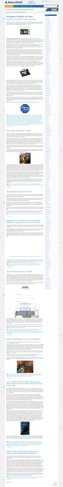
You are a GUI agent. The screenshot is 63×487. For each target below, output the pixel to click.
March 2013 (47, 277)
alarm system (27, 24)
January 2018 (47, 191)
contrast (28, 262)
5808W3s (22, 212)
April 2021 (47, 123)
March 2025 (47, 41)
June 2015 (47, 233)
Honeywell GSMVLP (17, 443)
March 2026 (47, 20)
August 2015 (47, 230)
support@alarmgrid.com (26, 97)
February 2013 (47, 279)
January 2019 (47, 170)
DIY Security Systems (23, 116)
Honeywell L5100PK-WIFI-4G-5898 (28, 121)
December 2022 (48, 88)
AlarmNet (37, 388)
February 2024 (47, 63)
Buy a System (16, 6)
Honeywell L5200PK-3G (21, 120)
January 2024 (47, 65)
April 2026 (47, 18)
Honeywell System (41, 39)
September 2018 (48, 177)
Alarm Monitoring (9, 6)
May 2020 (47, 142)
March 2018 (47, 188)
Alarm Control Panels (12, 183)
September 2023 (48, 72)
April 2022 (47, 102)
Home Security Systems (32, 476)
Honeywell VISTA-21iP (17, 445)
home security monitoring (33, 203)
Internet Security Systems (16, 331)
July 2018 (47, 181)
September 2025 (48, 30)
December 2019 (48, 151)
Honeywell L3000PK (32, 213)
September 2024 (48, 51)
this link (10, 283)
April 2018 (47, 186)
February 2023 (47, 84)
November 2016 (48, 209)
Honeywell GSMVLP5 (10, 443)
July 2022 (47, 97)
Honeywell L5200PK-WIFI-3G (11, 120)
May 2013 (47, 274)
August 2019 (47, 158)
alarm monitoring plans (20, 318)
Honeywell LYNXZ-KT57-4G (33, 118)
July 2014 (47, 251)
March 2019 (47, 167)
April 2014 (47, 256)
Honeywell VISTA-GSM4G (10, 117)
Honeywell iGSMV (17, 444)
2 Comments (9, 126)
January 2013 (47, 281)
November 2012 (48, 284)
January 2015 (47, 240)
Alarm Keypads (18, 183)
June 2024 (47, 56)
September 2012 (48, 288)
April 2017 (47, 202)
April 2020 (47, 144)
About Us (55, 483)
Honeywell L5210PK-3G (17, 119)
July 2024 (47, 55)
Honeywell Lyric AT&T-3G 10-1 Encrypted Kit (13, 118)
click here (38, 102)
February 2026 (47, 21)
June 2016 (47, 214)
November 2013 (48, 265)
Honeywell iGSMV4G (30, 122)
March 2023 (47, 83)
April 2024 (47, 60)
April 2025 (47, 39)
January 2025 (47, 44)
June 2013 (47, 272)
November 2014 (48, 244)
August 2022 (47, 95)
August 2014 (47, 249)
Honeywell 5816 (26, 213)
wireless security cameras (31, 351)
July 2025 (47, 34)
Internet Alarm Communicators (36, 441)
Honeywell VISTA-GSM (25, 445)
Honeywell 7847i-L (15, 442)
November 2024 (48, 48)
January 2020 (47, 149)
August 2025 (47, 32)
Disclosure (55, 484)
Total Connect (40, 354)
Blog (31, 6)
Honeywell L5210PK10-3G (37, 119)
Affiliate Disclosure (54, 485)
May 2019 (47, 163)
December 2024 (48, 46)
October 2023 (47, 70)
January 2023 (47, 86)
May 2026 (47, 16)
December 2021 (48, 109)
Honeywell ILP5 (16, 332)
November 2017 (48, 195)
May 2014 (47, 254)
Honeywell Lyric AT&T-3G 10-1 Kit (36, 117)
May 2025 (47, 37)
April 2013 (47, 275)
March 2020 (47, 146)
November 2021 (48, 111)
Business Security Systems (23, 476)
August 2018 (47, 179)
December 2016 (48, 207)
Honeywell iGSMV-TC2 (25, 444)
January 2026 (47, 23)
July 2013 (47, 270)
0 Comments (9, 187)
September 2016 (48, 212)
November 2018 (48, 174)
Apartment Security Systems (13, 476)
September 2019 (48, 156)
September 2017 (48, 198)
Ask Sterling (21, 263)
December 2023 (48, 67)
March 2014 (47, 258)
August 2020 (47, 137)
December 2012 (48, 282)
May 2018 (47, 184)
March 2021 (47, 125)
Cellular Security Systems (23, 329)
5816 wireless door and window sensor (15, 351)
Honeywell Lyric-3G (25, 118)
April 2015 (47, 237)
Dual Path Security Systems (29, 330)
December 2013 (48, 263)
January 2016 (47, 221)
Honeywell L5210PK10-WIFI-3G (27, 119)
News (7, 116)
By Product (11, 12)
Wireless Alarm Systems (26, 183)
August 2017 (47, 200)
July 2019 (47, 160)
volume (25, 262)
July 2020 (47, 139)
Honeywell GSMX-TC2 (10, 444)
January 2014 (47, 261)
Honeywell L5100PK (24, 375)
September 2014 (48, 247)
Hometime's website (39, 358)
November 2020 (48, 132)
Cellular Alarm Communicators (13, 329)
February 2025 (47, 42)
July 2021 (47, 118)
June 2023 (47, 77)
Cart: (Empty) (44, 1)
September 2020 (48, 135)
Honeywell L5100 (27, 263)
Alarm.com (16, 45)
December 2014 (48, 242)
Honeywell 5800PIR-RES (12, 213)
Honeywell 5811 (20, 213)
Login (50, 1)
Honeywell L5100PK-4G (39, 121)
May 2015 (47, 235)
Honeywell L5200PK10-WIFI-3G (30, 120)
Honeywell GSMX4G (9, 332)
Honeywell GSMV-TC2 (25, 443)
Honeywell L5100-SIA (36, 264)
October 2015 (47, 226)
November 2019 (48, 153)
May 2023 (47, 79)
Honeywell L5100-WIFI (28, 376)
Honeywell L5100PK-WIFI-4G (17, 121)
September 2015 (48, 228)
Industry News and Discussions (14, 116)
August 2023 (47, 74)
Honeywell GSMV (29, 442)
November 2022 (48, 90)
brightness (33, 262)
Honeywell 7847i (24, 331)
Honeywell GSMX (40, 443)
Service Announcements (31, 115)
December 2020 (48, 130)
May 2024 (47, 58)
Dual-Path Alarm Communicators (18, 330)
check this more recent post (19, 327)
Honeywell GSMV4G (30, 331)
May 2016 (47, 216)
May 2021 (47, 121)
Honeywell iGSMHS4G (38, 122)
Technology (25, 115)
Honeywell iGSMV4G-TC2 (22, 122)
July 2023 (47, 76)
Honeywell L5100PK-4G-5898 (36, 116)
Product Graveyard (39, 115)
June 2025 (47, 35)
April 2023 (47, 81)
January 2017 (47, 205)
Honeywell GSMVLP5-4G (39, 331)
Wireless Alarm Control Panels (13, 263)
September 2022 (48, 93)
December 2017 (48, 193)
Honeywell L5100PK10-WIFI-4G (11, 122)
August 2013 (47, 268)
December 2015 (48, 223)
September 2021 (48, 114)
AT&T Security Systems (12, 115)
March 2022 (47, 104)
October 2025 (47, 28)
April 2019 (47, 165)
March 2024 (47, 62)
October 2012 (47, 286)
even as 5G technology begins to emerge (18, 90)
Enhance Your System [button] (25, 6)
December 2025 (48, 25)
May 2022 (47, 100)
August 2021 (47, 116)
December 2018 (48, 172)
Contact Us (55, 482)
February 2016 (47, 219)
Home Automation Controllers (35, 183)
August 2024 (47, 53)
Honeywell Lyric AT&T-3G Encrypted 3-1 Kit (23, 117)
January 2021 (47, 128)
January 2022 (47, 107)
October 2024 (47, 49)
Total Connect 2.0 (13, 40)
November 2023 (48, 69)
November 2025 (48, 27)
